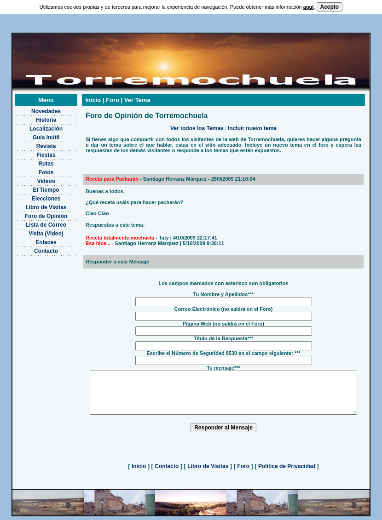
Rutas (34, 159)
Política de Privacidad (287, 470)
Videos (34, 177)
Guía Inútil (34, 133)
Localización (34, 124)
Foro (243, 470)
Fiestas (34, 151)
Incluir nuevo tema (252, 124)
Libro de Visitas (34, 203)
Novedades (34, 107)
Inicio (139, 470)
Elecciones (34, 194)
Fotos (34, 168)
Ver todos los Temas (197, 124)
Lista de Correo (34, 220)
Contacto (34, 247)
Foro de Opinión (34, 212)
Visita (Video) (34, 229)
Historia (34, 116)
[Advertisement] (34, 297)
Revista (34, 142)
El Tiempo (34, 186)
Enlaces (34, 238)
